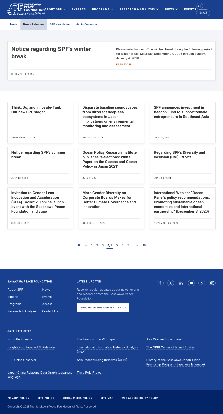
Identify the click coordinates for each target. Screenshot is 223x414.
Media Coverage (86, 24)
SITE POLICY (46, 398)
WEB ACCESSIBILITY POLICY (140, 398)
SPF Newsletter (60, 24)
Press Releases (33, 24)
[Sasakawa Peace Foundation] (26, 9)
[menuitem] (53, 9)
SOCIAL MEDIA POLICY (77, 398)
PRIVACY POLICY (18, 398)
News (14, 24)
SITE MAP (107, 398)
